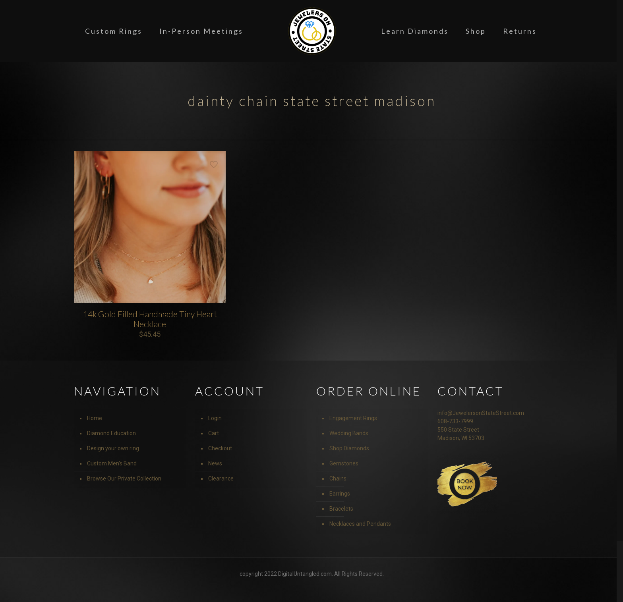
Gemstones (343, 463)
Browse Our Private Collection (124, 478)
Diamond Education (111, 433)
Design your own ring (113, 448)
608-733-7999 (455, 421)
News (215, 463)
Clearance (221, 478)
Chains (337, 478)
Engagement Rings (353, 418)
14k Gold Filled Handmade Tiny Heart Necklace (150, 319)
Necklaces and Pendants (360, 524)
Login (215, 418)
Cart (213, 433)
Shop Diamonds (349, 448)
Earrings (339, 493)
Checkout (220, 448)
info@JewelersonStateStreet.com (480, 413)
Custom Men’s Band (112, 463)
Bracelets (341, 509)
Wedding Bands (348, 433)
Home (94, 418)
